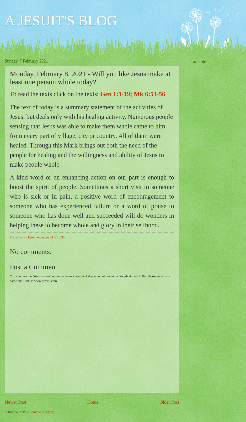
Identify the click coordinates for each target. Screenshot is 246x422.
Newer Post (15, 402)
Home (92, 402)
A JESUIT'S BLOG (61, 20)
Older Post (169, 402)
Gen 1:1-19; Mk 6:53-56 (132, 94)
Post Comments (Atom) (38, 412)
